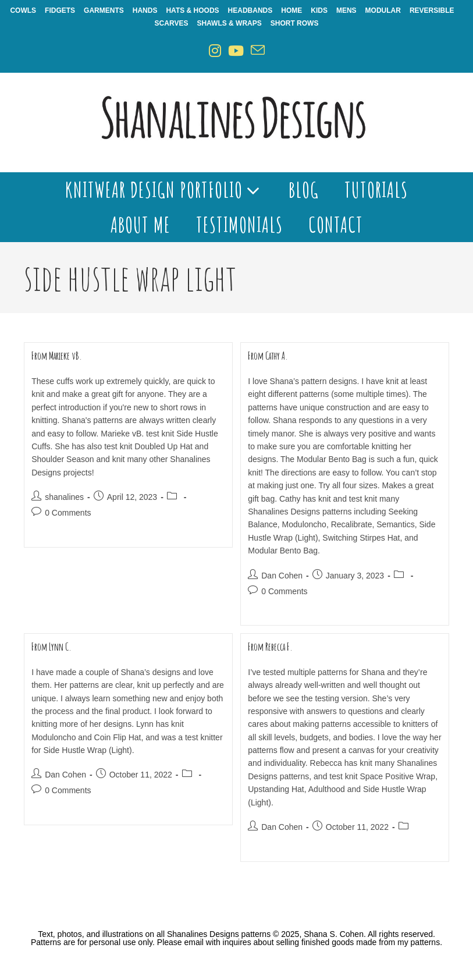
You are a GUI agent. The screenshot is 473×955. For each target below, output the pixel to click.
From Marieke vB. (56, 355)
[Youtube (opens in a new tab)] (236, 50)
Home (291, 10)
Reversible (432, 10)
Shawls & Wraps (229, 23)
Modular (383, 10)
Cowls (23, 10)
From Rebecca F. (270, 646)
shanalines (64, 497)
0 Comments (68, 512)
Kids (319, 10)
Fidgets (60, 10)
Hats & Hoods (192, 10)
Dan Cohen (282, 575)
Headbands (250, 10)
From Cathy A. (268, 355)
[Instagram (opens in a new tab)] (215, 50)
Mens (346, 10)
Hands (145, 10)
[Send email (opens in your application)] (257, 50)
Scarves (172, 23)
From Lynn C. (51, 646)
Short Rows (295, 23)
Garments (104, 10)
